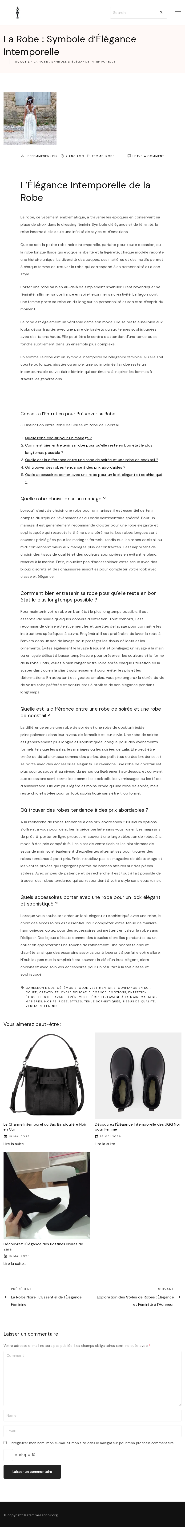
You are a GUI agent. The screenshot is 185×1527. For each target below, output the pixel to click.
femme (98, 156)
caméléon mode (40, 988)
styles (76, 1001)
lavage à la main (123, 997)
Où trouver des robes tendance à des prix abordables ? (75, 467)
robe (110, 156)
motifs (50, 1001)
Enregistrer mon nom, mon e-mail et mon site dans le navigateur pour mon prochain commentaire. (92, 1443)
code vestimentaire (97, 988)
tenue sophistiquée (102, 1001)
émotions (117, 992)
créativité (49, 992)
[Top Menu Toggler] (178, 13)
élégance (98, 992)
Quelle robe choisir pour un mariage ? (58, 437)
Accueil (22, 61)
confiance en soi (134, 988)
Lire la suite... (15, 1143)
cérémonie (67, 988)
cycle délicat (74, 992)
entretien (137, 992)
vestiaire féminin (42, 1006)
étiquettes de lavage (46, 997)
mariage (149, 997)
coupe (31, 992)
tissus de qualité (139, 1001)
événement (78, 997)
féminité (97, 997)
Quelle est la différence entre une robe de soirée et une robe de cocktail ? (91, 459)
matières (34, 1001)
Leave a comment (149, 156)
